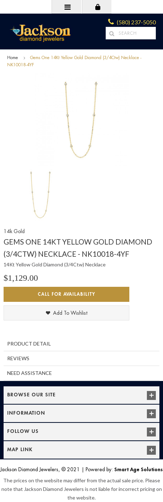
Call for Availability (66, 294)
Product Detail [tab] (29, 344)
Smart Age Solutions (138, 469)
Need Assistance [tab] (29, 373)
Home (12, 57)
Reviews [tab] (18, 358)
